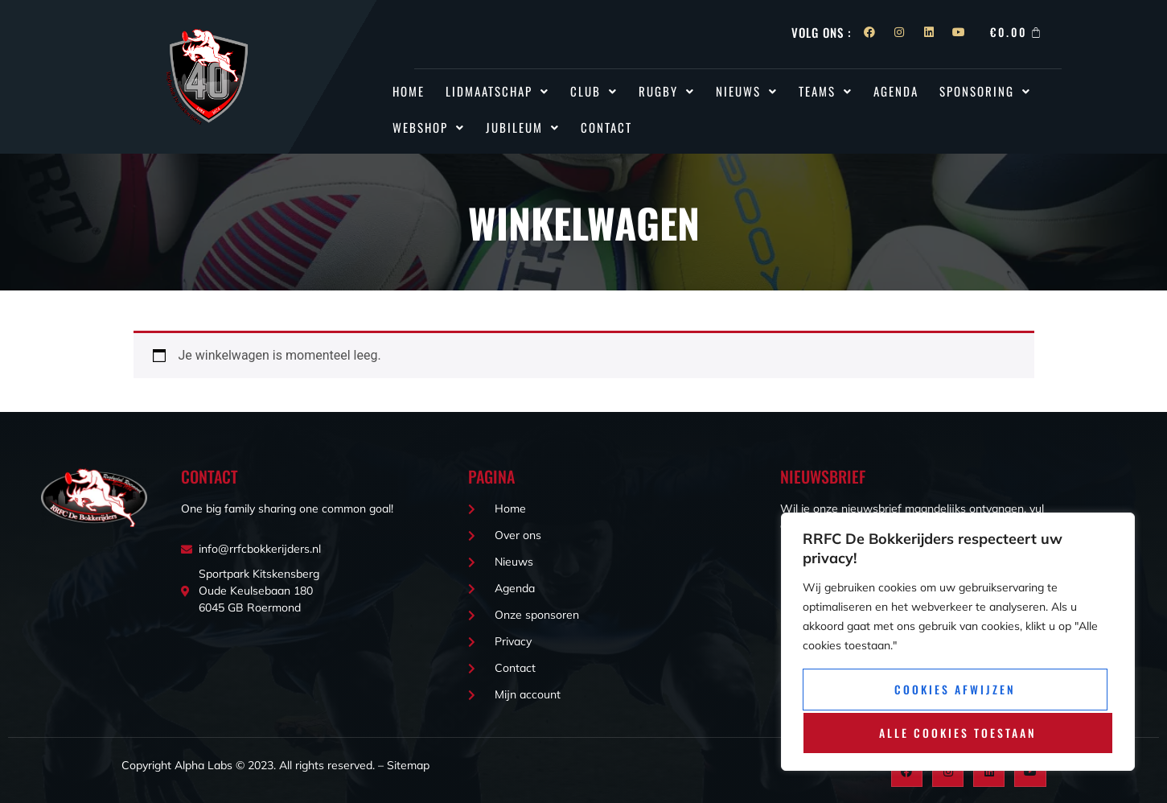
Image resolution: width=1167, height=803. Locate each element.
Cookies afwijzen (955, 690)
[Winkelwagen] (1017, 32)
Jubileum (523, 127)
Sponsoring (985, 91)
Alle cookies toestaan (958, 732)
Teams (826, 91)
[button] (497, 91)
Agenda (895, 91)
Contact (606, 127)
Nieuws (747, 91)
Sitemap (408, 765)
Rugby (667, 91)
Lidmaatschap (497, 91)
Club (594, 91)
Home (408, 91)
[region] (958, 643)
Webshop (428, 127)
